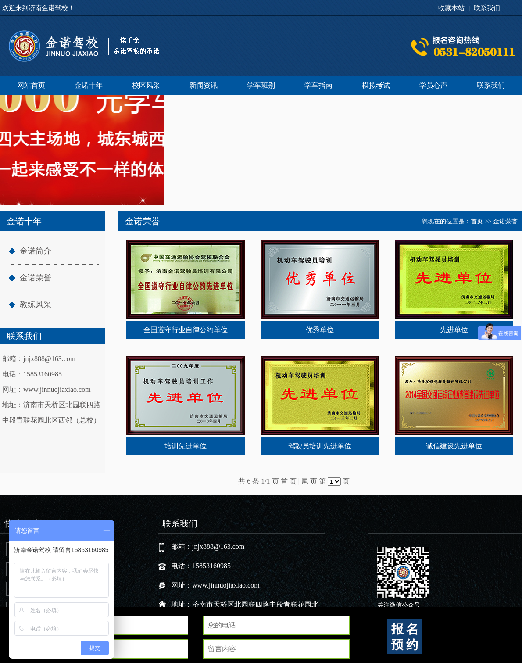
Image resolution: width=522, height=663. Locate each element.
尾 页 (309, 481)
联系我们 (487, 7)
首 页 (289, 481)
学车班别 (261, 85)
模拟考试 (376, 85)
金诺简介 (35, 251)
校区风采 (146, 85)
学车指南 (318, 85)
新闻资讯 (203, 85)
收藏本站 (451, 7)
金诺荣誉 (35, 277)
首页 (477, 221)
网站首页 (31, 85)
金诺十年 (89, 85)
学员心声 (433, 85)
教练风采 (35, 304)
